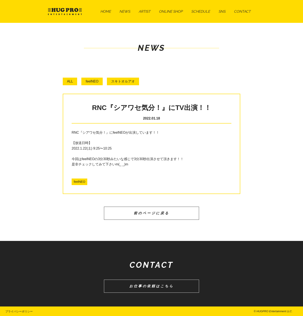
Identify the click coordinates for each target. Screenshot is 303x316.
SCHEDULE (200, 11)
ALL (70, 81)
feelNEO (92, 81)
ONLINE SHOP (171, 11)
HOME (106, 11)
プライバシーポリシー (19, 311)
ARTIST (145, 11)
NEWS (125, 11)
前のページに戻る (151, 213)
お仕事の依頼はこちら (151, 286)
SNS (222, 11)
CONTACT (242, 11)
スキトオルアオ (123, 81)
